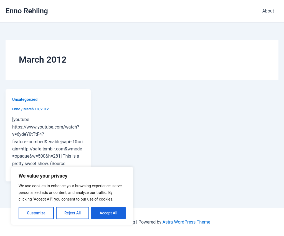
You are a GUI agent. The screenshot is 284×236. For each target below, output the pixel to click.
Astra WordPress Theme (186, 222)
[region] (72, 196)
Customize (36, 213)
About (268, 11)
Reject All (72, 213)
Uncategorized (24, 99)
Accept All (108, 213)
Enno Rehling (27, 11)
